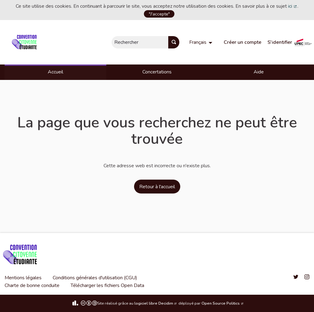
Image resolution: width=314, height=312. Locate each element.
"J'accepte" (159, 14)
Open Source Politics (223, 303)
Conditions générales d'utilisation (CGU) (95, 277)
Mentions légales (23, 277)
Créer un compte (242, 42)
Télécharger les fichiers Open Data (107, 285)
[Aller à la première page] (25, 42)
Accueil (55, 72)
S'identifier (279, 42)
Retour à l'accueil (157, 186)
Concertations (157, 72)
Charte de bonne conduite (32, 285)
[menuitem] (201, 42)
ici (292, 6)
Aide (259, 72)
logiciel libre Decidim (155, 303)
